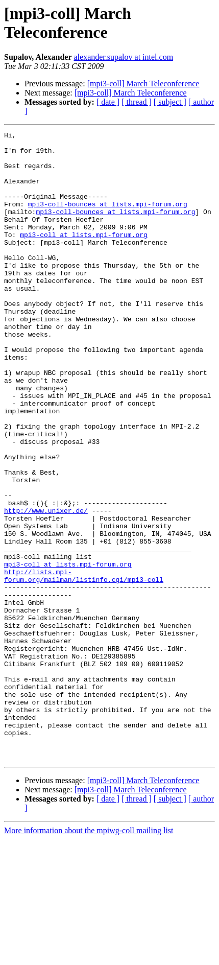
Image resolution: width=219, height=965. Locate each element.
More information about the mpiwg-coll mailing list (89, 956)
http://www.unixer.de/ (46, 587)
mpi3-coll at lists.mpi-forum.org (84, 256)
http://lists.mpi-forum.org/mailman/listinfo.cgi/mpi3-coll (83, 665)
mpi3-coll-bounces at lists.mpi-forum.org (107, 219)
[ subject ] (170, 102)
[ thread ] (136, 102)
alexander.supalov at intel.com (123, 57)
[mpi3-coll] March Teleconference (143, 83)
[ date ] (107, 102)
